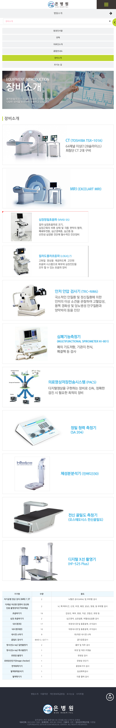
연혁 (58, 38)
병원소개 (58, 13)
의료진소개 (58, 44)
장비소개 (58, 21)
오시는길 (70, 694)
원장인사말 (58, 31)
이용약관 (44, 694)
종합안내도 (58, 51)
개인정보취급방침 (57, 694)
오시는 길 (58, 65)
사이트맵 (80, 694)
